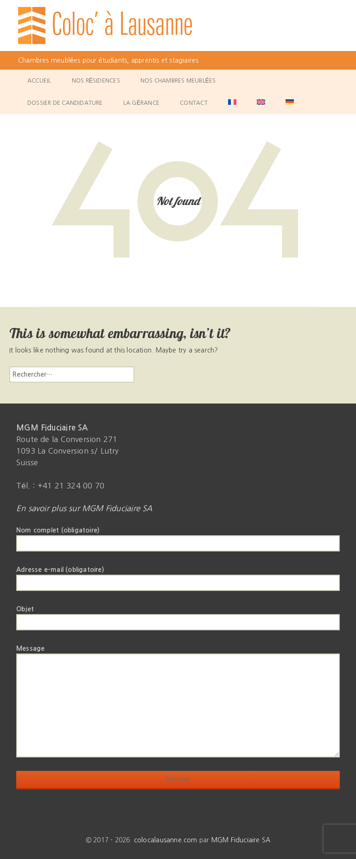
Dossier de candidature (65, 103)
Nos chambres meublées (178, 80)
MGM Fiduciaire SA (241, 840)
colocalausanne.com (165, 840)
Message (178, 653)
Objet (178, 615)
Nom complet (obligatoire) (178, 536)
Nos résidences (96, 80)
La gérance (141, 103)
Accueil (39, 80)
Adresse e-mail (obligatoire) (178, 576)
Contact (193, 103)
